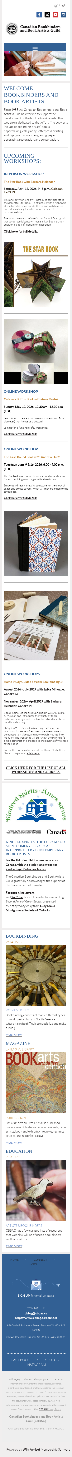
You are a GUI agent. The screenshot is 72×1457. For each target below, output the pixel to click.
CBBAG (50, 1409)
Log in (62, 5)
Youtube (17, 897)
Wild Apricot (31, 1449)
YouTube (53, 1360)
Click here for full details (20, 231)
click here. (33, 753)
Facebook (20, 1360)
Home (14, 1259)
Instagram (36, 1365)
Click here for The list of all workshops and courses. (36, 770)
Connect (40, 1259)
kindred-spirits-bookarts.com (26, 869)
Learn (32, 1263)
